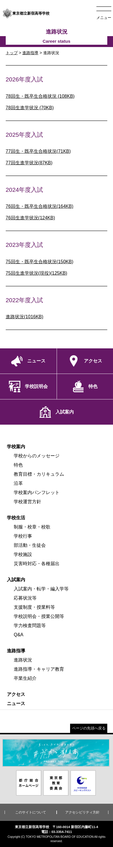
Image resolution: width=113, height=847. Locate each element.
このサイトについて (30, 812)
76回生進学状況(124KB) (30, 217)
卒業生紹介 (25, 678)
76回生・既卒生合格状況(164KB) (40, 206)
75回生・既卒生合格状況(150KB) (40, 261)
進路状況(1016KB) (24, 316)
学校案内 (16, 446)
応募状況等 (25, 598)
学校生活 (16, 517)
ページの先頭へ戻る (89, 728)
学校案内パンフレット (37, 492)
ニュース (16, 703)
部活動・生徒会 (30, 545)
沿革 (18, 483)
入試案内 (16, 579)
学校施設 (23, 554)
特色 (18, 464)
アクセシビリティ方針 (82, 812)
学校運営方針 (27, 501)
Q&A (18, 634)
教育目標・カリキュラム (39, 474)
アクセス (16, 694)
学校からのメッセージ (37, 455)
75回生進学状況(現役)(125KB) (36, 273)
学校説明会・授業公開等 (39, 616)
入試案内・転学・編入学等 (41, 588)
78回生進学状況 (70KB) (30, 107)
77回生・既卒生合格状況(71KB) (38, 151)
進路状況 (23, 659)
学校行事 (23, 536)
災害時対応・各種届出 (37, 563)
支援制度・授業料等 (34, 607)
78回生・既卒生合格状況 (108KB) (40, 96)
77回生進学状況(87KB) (29, 162)
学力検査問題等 (30, 625)
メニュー (103, 17)
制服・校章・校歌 (32, 526)
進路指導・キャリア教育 (39, 669)
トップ (12, 52)
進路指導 (30, 52)
